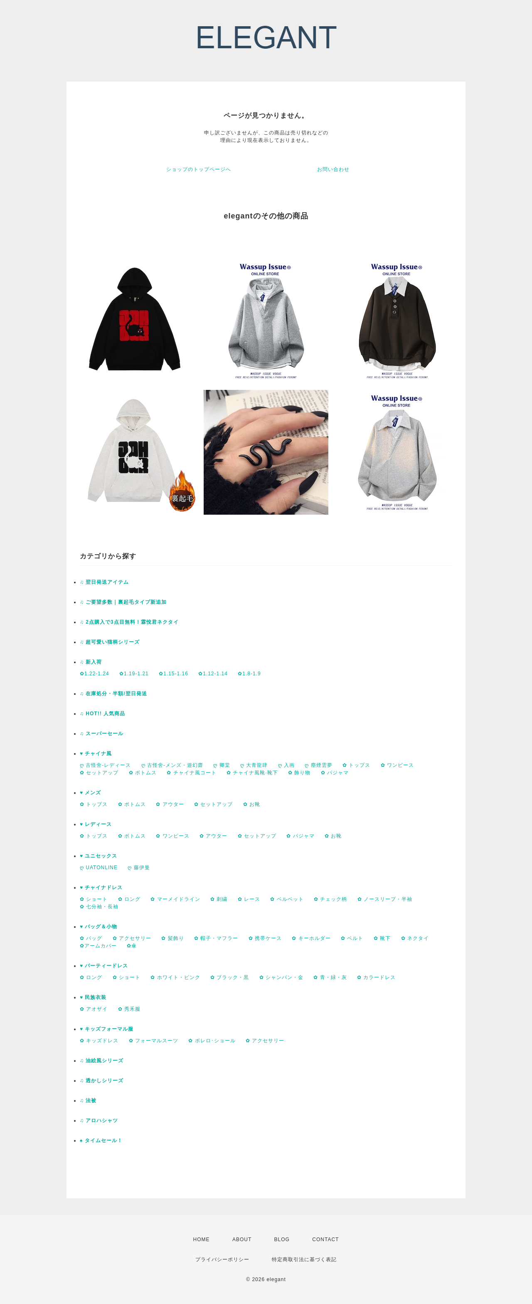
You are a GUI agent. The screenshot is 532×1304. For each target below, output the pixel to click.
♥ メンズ (90, 793)
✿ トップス (356, 765)
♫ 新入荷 (91, 662)
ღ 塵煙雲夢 (318, 765)
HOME (201, 1239)
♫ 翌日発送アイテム (104, 582)
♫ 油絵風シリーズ (101, 1061)
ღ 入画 (286, 765)
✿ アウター (170, 804)
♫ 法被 (88, 1100)
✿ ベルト (352, 938)
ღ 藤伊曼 (139, 867)
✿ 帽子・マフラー (216, 938)
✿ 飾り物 (299, 773)
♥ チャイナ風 (96, 753)
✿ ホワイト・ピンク (175, 977)
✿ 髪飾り (172, 938)
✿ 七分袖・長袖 (99, 907)
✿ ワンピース (397, 765)
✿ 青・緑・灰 (330, 977)
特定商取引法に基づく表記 (304, 1259)
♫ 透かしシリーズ (101, 1080)
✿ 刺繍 (218, 899)
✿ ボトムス (143, 773)
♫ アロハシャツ (99, 1120)
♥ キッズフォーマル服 (106, 1029)
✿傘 (132, 946)
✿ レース (249, 899)
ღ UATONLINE (99, 867)
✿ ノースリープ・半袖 (384, 899)
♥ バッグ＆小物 (98, 927)
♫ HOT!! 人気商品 (102, 713)
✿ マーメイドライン (175, 899)
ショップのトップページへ (198, 169)
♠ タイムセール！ (101, 1140)
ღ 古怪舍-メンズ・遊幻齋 (172, 765)
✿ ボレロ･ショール (211, 1041)
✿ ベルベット (286, 899)
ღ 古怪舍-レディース (105, 765)
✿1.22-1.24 (94, 674)
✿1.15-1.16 (173, 674)
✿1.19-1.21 (134, 674)
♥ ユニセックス (98, 856)
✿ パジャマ (335, 773)
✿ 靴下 (382, 938)
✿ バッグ (91, 938)
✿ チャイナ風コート (191, 773)
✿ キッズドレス (99, 1041)
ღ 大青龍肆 (254, 765)
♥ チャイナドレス (101, 887)
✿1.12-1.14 (213, 674)
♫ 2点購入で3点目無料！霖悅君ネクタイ (129, 622)
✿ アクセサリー (132, 938)
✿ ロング (129, 899)
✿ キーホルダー (311, 938)
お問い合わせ (333, 169)
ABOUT (241, 1239)
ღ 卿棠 (221, 765)
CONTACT (325, 1239)
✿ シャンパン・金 (281, 977)
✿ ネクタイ (415, 938)
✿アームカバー (98, 946)
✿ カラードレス (376, 977)
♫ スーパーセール (101, 733)
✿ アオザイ (94, 1009)
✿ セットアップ (99, 773)
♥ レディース (96, 824)
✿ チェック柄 (330, 899)
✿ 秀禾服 (129, 1009)
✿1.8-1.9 (249, 674)
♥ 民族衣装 (93, 997)
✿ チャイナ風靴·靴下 (252, 773)
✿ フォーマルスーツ (153, 1041)
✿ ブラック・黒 (229, 977)
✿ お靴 (251, 804)
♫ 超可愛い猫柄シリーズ (110, 642)
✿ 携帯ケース (265, 938)
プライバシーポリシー (222, 1259)
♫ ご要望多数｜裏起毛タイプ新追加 (123, 602)
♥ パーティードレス (104, 966)
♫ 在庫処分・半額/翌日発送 (113, 694)
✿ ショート (94, 899)
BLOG (282, 1239)
